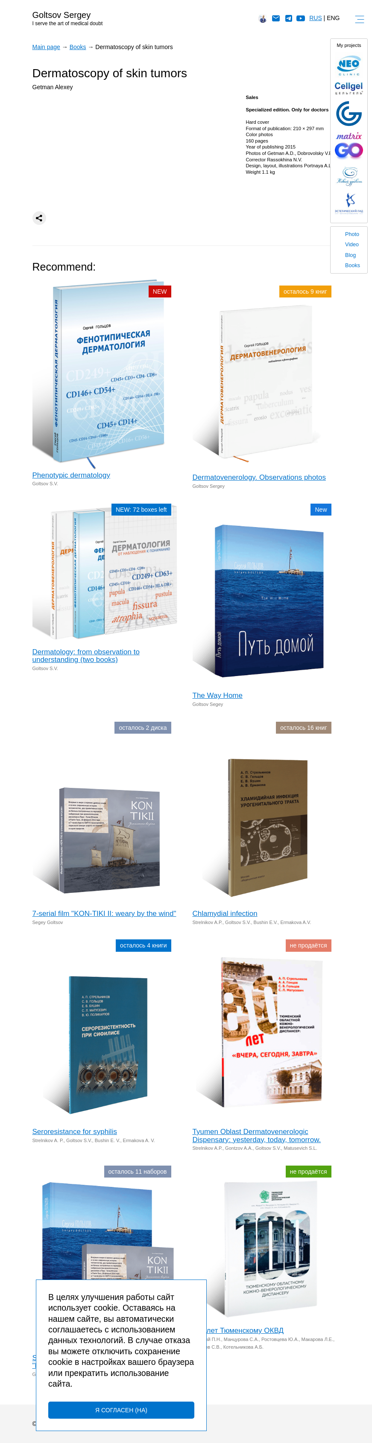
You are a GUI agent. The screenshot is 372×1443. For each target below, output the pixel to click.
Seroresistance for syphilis (74, 1132)
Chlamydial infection (225, 914)
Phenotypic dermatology (71, 475)
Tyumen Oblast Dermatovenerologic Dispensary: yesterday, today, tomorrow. (257, 1136)
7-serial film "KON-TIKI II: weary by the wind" (104, 914)
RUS (315, 18)
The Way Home (218, 695)
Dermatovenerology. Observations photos (259, 477)
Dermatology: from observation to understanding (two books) (86, 656)
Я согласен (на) (121, 1410)
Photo (352, 234)
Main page (46, 47)
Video (352, 245)
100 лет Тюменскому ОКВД (238, 1330)
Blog (350, 255)
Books (352, 265)
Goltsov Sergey (61, 15)
